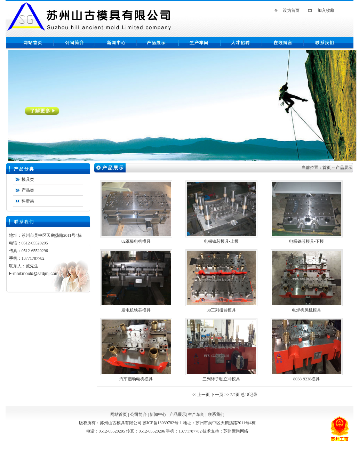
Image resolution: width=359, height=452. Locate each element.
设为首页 (291, 10)
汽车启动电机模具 (136, 379)
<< (195, 394)
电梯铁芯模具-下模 (306, 241)
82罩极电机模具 (136, 241)
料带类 (28, 201)
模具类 (28, 179)
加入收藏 (326, 10)
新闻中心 (158, 414)
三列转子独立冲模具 (221, 379)
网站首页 (118, 414)
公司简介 (138, 414)
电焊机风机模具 (306, 310)
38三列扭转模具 (221, 310)
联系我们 (216, 414)
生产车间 (196, 414)
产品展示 (177, 414)
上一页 (203, 394)
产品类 (28, 190)
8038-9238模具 (306, 379)
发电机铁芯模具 (136, 310)
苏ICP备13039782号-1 (162, 422)
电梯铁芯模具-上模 (221, 241)
